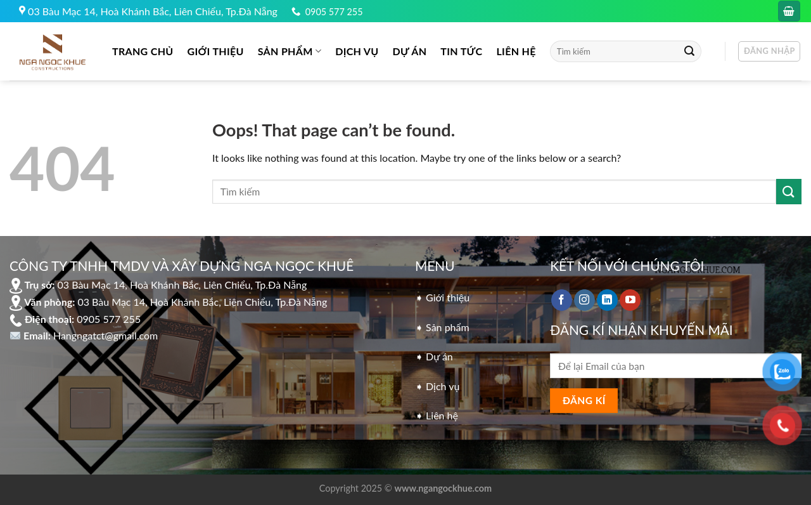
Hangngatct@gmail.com (105, 335)
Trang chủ (143, 51)
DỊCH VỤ (356, 51)
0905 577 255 (334, 11)
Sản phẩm (289, 51)
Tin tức (461, 51)
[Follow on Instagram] (584, 300)
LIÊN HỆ (515, 51)
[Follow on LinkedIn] (607, 300)
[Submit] (689, 51)
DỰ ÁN (410, 51)
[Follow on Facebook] (561, 300)
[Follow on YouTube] (630, 300)
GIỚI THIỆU (216, 51)
